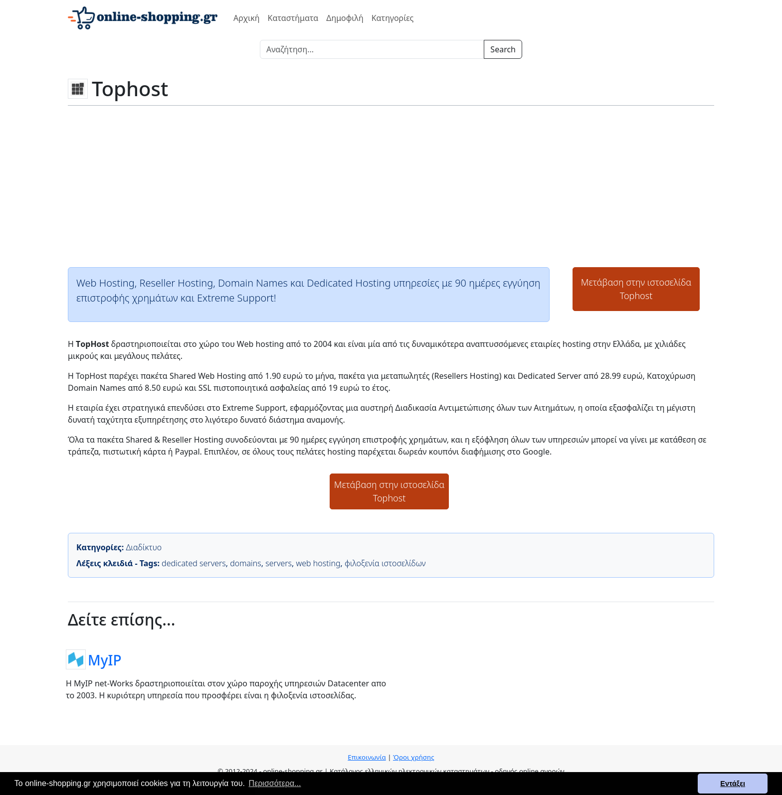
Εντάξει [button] (732, 784)
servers (278, 563)
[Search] (372, 49)
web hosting (318, 563)
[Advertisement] (391, 185)
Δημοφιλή (344, 17)
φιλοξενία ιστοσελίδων (385, 563)
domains (245, 563)
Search (503, 49)
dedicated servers (194, 563)
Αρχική (246, 17)
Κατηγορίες (393, 17)
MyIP (104, 659)
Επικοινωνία (367, 757)
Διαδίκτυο (144, 547)
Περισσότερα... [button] (275, 783)
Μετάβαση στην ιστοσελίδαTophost (636, 289)
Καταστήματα (293, 17)
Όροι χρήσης (413, 757)
